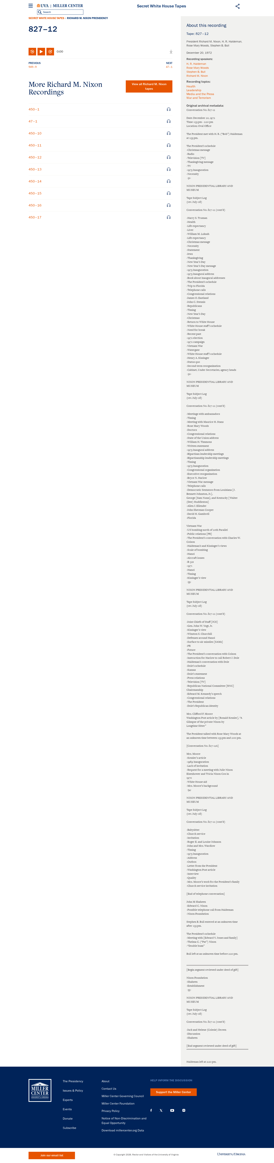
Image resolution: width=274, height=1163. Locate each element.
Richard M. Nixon (197, 76)
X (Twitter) (161, 1110)
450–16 (35, 205)
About (105, 1081)
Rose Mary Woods (197, 68)
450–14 (35, 181)
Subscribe (69, 1128)
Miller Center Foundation (118, 1103)
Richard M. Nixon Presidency (87, 18)
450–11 (35, 145)
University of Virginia (43, 6)
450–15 (35, 193)
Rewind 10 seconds (32, 51)
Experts (68, 1100)
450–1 (34, 109)
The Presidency (73, 1081)
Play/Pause (41, 51)
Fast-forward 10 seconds (50, 51)
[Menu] (31, 6)
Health (190, 86)
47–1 (169, 67)
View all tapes (149, 86)
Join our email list (52, 1155)
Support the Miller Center (173, 1092)
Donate (68, 1119)
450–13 (35, 169)
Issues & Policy (73, 1091)
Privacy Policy (110, 1111)
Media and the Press (200, 94)
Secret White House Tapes (46, 18)
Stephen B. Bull (196, 72)
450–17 (35, 217)
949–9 (33, 67)
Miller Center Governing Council (123, 1096)
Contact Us (109, 1089)
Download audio (171, 52)
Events (67, 1109)
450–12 (35, 157)
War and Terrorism (198, 98)
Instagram (184, 1110)
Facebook (151, 1110)
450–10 (35, 133)
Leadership (193, 90)
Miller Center (68, 6)
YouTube (172, 1110)
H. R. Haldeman (196, 64)
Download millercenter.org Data (123, 1130)
